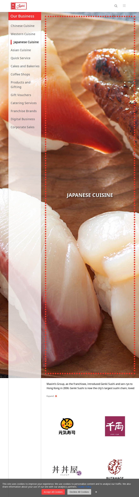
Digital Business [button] (23, 119)
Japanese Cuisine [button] (26, 42)
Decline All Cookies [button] (79, 491)
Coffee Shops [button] (20, 74)
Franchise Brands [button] (24, 111)
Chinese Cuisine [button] (22, 26)
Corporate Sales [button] (22, 127)
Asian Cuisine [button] (21, 50)
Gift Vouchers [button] (21, 95)
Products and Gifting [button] (21, 84)
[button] (91, 396)
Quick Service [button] (20, 58)
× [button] (96, 492)
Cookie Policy (84, 486)
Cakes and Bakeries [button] (25, 66)
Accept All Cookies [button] (53, 491)
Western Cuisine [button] (23, 34)
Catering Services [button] (24, 103)
